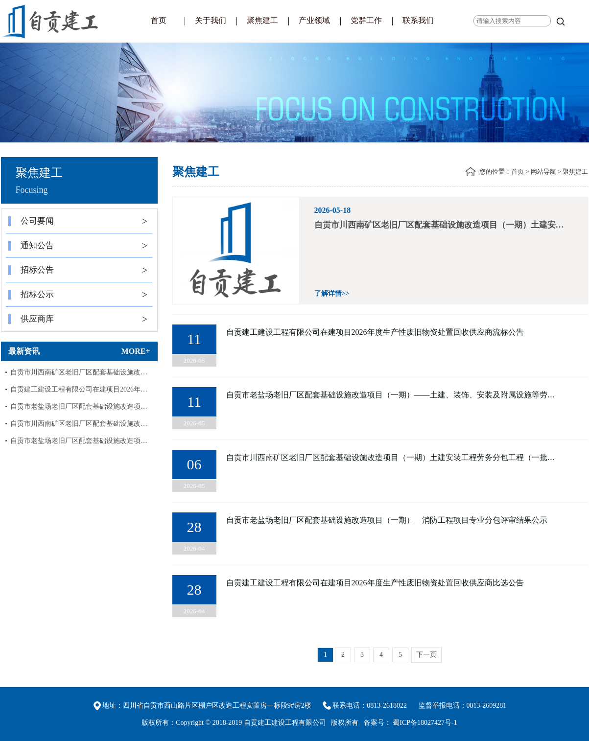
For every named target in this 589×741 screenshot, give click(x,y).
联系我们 (418, 20)
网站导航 (543, 171)
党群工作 (366, 20)
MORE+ (135, 351)
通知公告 (77, 245)
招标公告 (77, 270)
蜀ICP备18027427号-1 (425, 722)
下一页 (426, 654)
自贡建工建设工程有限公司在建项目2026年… (78, 389)
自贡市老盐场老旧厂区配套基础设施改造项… (78, 406)
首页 (158, 20)
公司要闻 (77, 221)
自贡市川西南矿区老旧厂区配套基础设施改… (78, 372)
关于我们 (210, 20)
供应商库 (77, 319)
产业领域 (314, 20)
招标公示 (77, 294)
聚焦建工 (262, 20)
